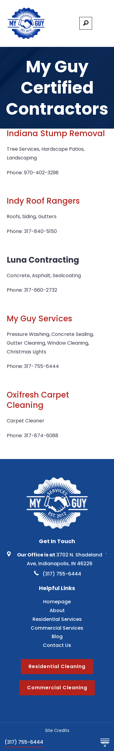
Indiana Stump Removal (56, 133)
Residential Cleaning (57, 666)
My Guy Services (39, 318)
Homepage (57, 601)
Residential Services (57, 619)
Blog (57, 636)
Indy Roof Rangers (43, 200)
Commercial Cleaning (57, 687)
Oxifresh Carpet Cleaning (38, 400)
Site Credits (57, 730)
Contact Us (57, 645)
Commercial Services (57, 628)
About (57, 610)
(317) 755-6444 (24, 742)
